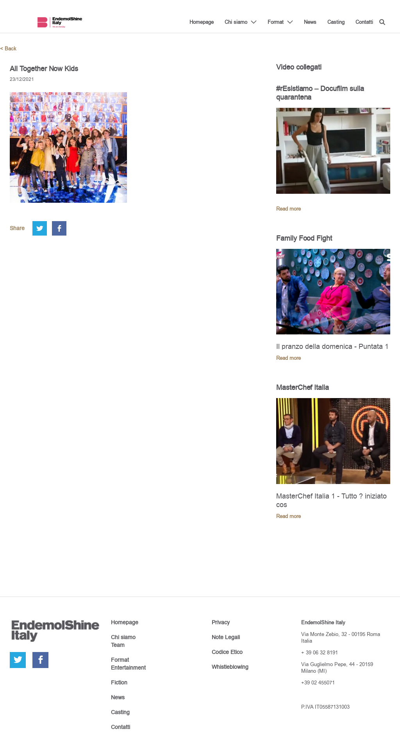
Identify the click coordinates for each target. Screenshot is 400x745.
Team (118, 645)
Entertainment (128, 667)
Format (276, 21)
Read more (288, 208)
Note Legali (226, 637)
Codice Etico (227, 652)
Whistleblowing (230, 666)
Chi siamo (236, 21)
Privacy (221, 622)
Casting (336, 21)
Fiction (119, 682)
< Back (8, 48)
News (310, 21)
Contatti (364, 21)
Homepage (201, 21)
